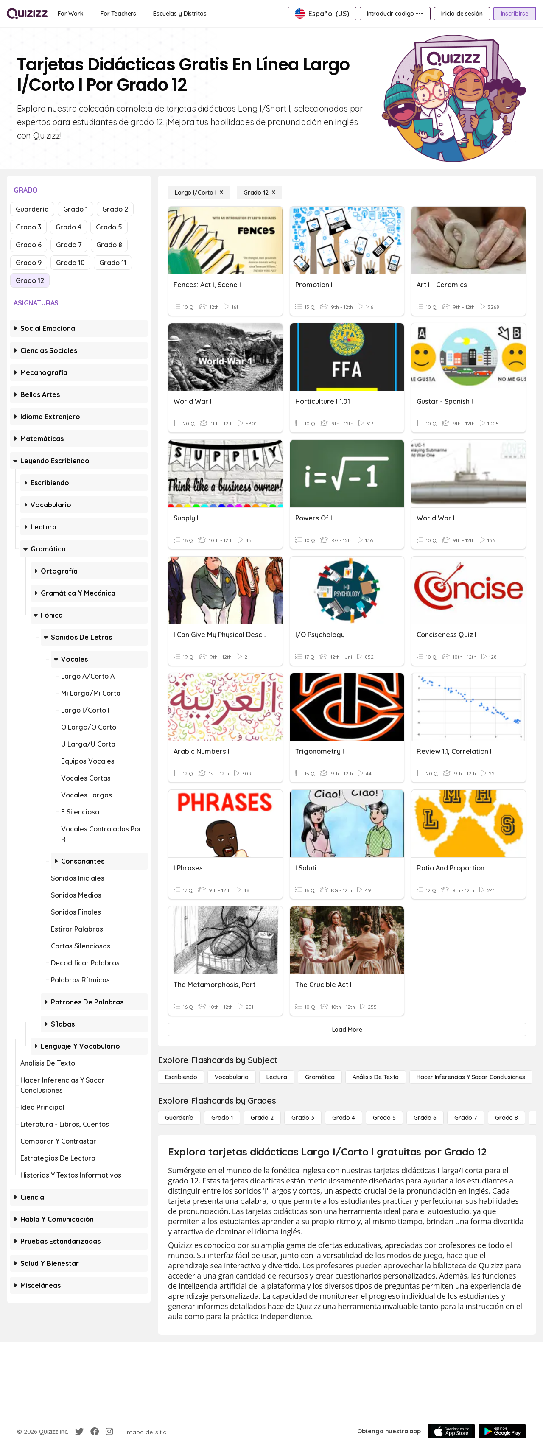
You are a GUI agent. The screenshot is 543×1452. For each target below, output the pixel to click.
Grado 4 (68, 227)
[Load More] (347, 1029)
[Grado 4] (343, 1118)
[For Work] (70, 13)
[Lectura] (276, 1077)
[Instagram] (109, 1431)
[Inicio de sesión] (462, 13)
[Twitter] (79, 1431)
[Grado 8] (506, 1118)
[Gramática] (320, 1077)
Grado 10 (70, 262)
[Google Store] (502, 1431)
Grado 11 (112, 262)
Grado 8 (109, 245)
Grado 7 (69, 245)
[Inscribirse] (514, 13)
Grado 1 (75, 209)
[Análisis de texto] (375, 1077)
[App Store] (451, 1431)
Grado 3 (28, 227)
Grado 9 (29, 262)
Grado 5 (109, 227)
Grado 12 (30, 280)
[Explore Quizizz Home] (27, 13)
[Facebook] (94, 1431)
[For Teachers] (118, 13)
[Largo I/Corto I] (199, 192)
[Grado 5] (384, 1118)
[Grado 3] (303, 1118)
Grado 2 (115, 209)
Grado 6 (29, 245)
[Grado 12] (259, 192)
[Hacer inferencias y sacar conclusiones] (470, 1077)
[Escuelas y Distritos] (179, 13)
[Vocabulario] (231, 1077)
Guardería (32, 209)
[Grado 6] (425, 1118)
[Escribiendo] (181, 1077)
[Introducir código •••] (395, 13)
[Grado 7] (465, 1118)
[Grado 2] (262, 1118)
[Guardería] (179, 1118)
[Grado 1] (222, 1118)
